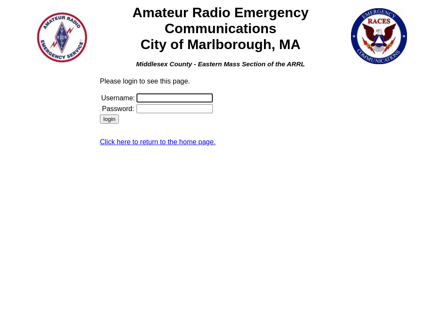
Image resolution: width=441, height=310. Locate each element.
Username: (118, 98)
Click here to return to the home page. (158, 142)
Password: (118, 108)
